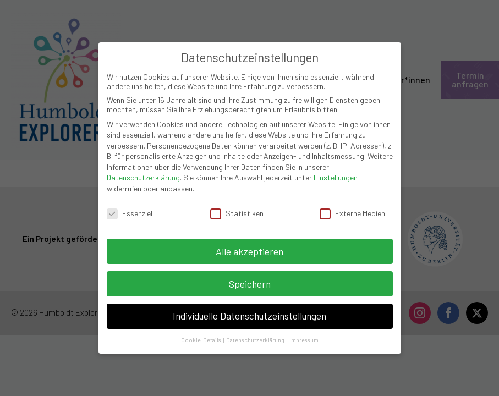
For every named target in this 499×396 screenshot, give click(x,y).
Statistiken (237, 208)
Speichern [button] (250, 278)
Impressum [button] (304, 334)
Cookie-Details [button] (201, 334)
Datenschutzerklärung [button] (256, 334)
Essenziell (130, 208)
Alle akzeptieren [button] (249, 246)
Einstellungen (336, 172)
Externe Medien (352, 208)
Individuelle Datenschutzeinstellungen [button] (249, 311)
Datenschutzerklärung (143, 172)
